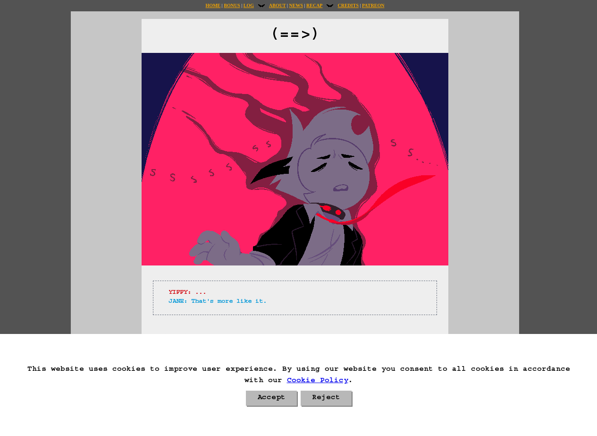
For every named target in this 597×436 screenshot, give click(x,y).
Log (249, 5)
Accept (271, 398)
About (277, 5)
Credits (347, 5)
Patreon (373, 5)
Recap (314, 5)
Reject (326, 398)
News (296, 5)
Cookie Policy (317, 381)
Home (213, 5)
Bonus (232, 5)
